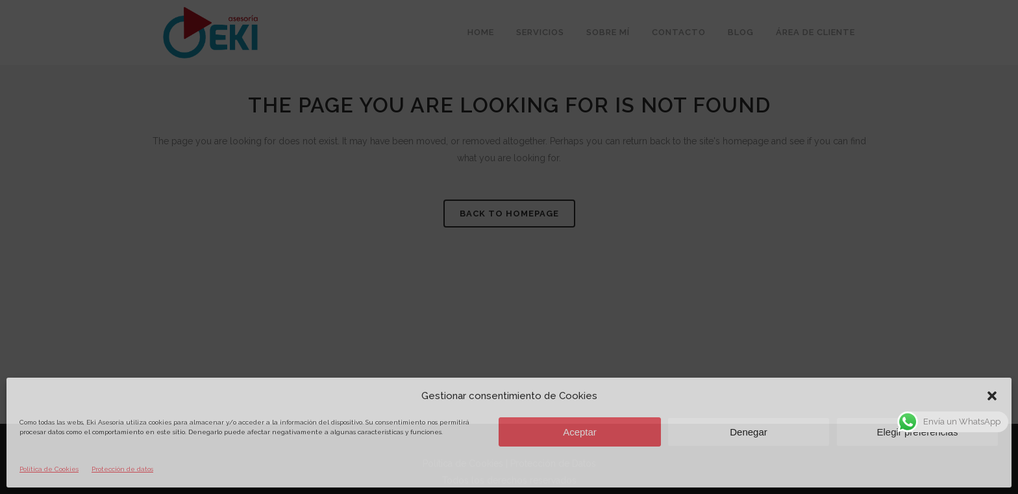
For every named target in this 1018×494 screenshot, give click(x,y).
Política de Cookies (49, 469)
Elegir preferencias (917, 431)
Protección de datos (122, 469)
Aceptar (580, 431)
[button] (992, 395)
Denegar (748, 431)
